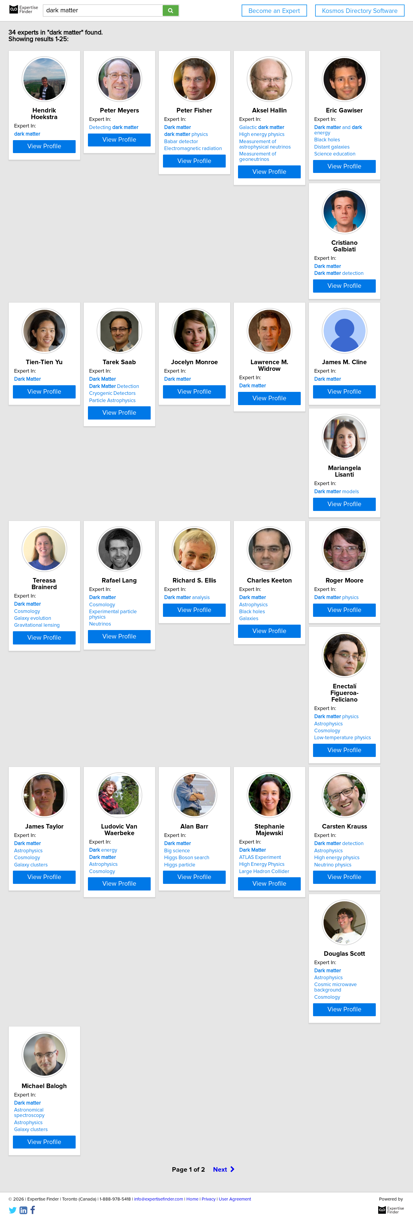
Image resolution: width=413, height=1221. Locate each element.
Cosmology (45, 558)
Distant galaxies (50, 287)
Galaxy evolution (50, 565)
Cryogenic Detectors (325, 287)
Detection (327, 280)
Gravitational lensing (55, 572)
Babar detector (229, 148)
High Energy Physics (144, 843)
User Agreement (235, 1199)
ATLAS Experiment (143, 835)
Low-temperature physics (150, 711)
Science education (52, 294)
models (324, 412)
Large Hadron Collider (147, 850)
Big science (45, 835)
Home (192, 1199)
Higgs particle (47, 850)
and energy (64, 273)
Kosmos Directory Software (360, 11)
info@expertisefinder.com (158, 1199)
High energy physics (325, 141)
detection (146, 280)
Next (224, 1034)
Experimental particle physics (155, 565)
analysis (235, 551)
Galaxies (311, 572)
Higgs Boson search (54, 843)
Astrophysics (316, 558)
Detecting (146, 134)
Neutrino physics (230, 850)
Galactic (324, 134)
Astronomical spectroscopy (62, 974)
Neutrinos (133, 572)
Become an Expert (274, 11)
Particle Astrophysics (325, 294)
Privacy (209, 1199)
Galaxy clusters (229, 711)
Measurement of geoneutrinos (336, 160)
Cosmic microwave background (337, 843)
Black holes (45, 280)
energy (316, 690)
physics (234, 141)
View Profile (70, 173)
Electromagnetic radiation (241, 155)
